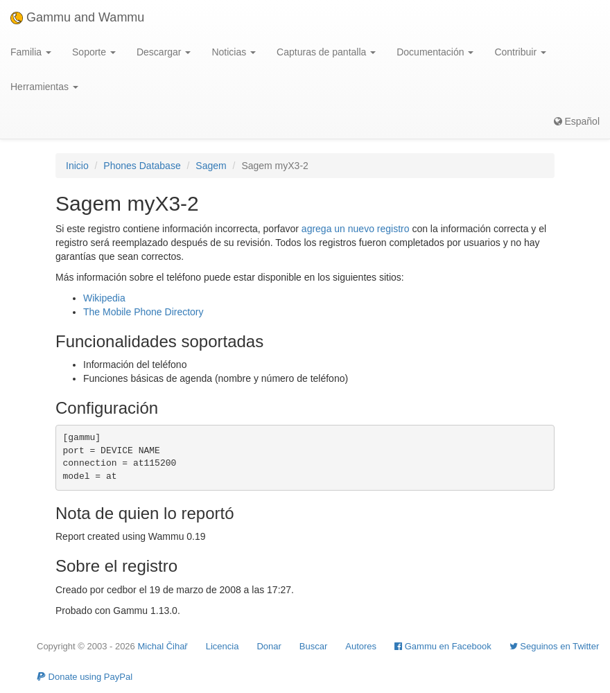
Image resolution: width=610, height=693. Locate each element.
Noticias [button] (233, 52)
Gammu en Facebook (442, 646)
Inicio (77, 165)
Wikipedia (104, 298)
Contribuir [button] (520, 52)
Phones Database (141, 165)
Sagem (210, 165)
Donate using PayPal (84, 677)
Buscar (313, 646)
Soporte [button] (94, 52)
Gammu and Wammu (77, 17)
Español (577, 121)
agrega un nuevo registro (356, 228)
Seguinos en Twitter (554, 646)
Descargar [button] (164, 52)
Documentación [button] (435, 52)
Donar (268, 646)
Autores (360, 646)
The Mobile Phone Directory (143, 311)
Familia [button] (30, 52)
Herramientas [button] (44, 86)
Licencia (222, 646)
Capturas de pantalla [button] (326, 52)
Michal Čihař (162, 646)
